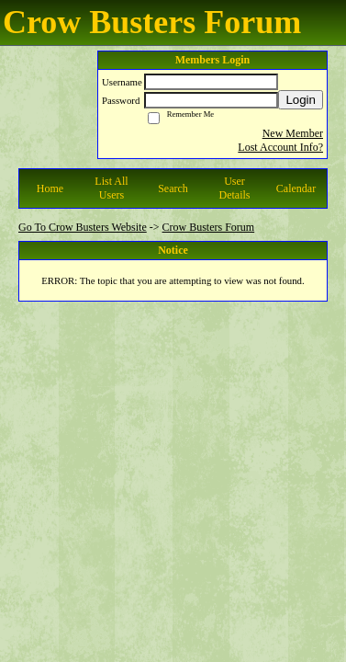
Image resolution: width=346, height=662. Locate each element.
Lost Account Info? (280, 147)
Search (173, 188)
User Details (235, 188)
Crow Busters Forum (208, 227)
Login (300, 100)
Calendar (296, 188)
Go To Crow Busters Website (82, 227)
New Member (292, 133)
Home (50, 188)
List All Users (111, 188)
